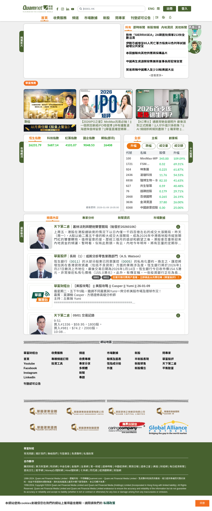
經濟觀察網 (105, 470)
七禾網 (84, 470)
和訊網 (54, 466)
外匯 (110, 368)
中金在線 (65, 466)
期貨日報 (134, 466)
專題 (82, 377)
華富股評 (60, 256)
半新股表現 (142, 359)
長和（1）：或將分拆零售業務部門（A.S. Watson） (106, 256)
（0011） (74, 261)
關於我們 (41, 453)
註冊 (170, 8)
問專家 (120, 18)
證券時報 (107, 466)
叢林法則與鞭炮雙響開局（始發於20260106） (105, 227)
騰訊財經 (29, 466)
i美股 (155, 466)
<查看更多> (156, 75)
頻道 (75, 18)
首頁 (44, 18)
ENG (151, 8)
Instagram (30, 372)
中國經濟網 (120, 466)
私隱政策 (109, 503)
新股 (106, 18)
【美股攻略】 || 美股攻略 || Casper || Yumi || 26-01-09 (111, 286)
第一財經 (95, 466)
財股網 (117, 470)
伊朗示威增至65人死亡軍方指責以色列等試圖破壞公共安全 (156, 45)
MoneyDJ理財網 (54, 470)
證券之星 (145, 466)
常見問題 (29, 453)
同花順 (93, 470)
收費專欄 (85, 359)
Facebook (30, 368)
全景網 (85, 466)
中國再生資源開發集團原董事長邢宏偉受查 (154, 61)
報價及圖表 (114, 359)
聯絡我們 (53, 453)
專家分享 (85, 363)
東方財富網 (42, 466)
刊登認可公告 (141, 18)
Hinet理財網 (71, 470)
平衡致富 (168, 368)
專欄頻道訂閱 (59, 359)
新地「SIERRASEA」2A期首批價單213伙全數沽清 (155, 37)
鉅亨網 (39, 470)
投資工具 (57, 363)
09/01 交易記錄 (84, 315)
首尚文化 (29, 470)
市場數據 (91, 18)
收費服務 (60, 18)
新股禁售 (140, 363)
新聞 (82, 372)
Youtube (29, 363)
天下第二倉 (62, 226)
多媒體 (83, 368)
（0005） (126, 261)
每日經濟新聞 (177, 466)
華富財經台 (62, 286)
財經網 (164, 466)
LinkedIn (29, 377)
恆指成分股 (114, 363)
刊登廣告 (65, 453)
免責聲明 (76, 453)
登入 (185, 8)
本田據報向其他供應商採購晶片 (147, 53)
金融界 (75, 466)
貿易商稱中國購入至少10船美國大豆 (150, 69)
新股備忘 (140, 368)
